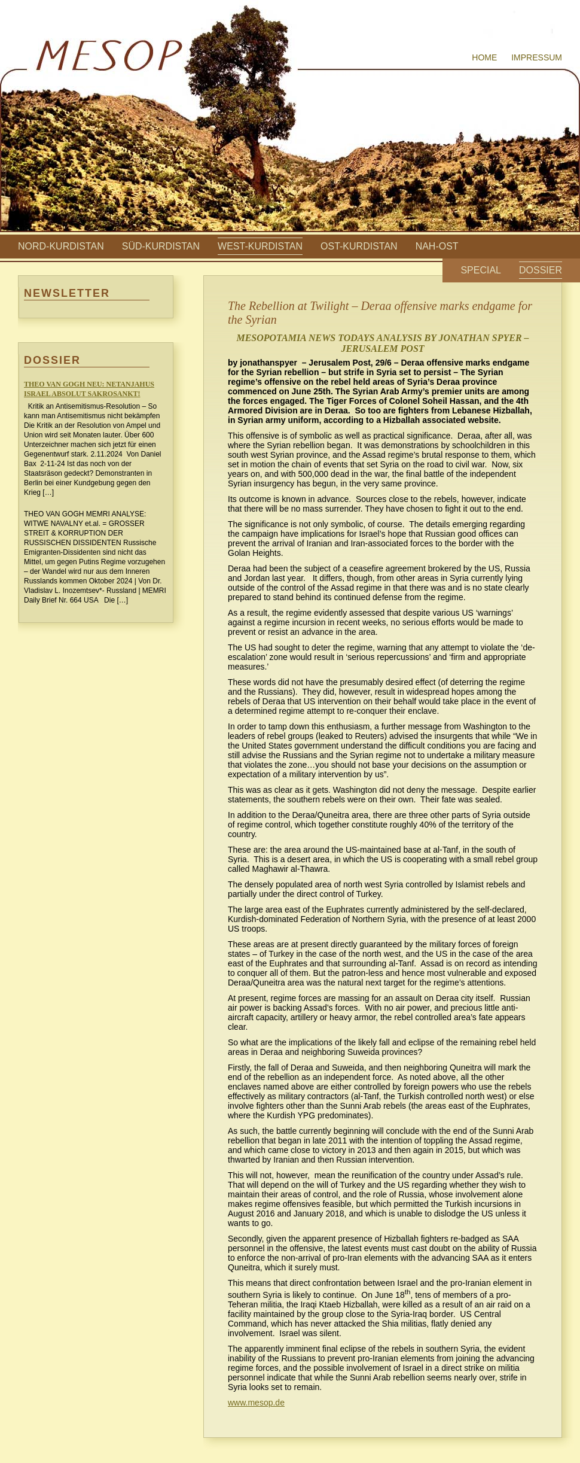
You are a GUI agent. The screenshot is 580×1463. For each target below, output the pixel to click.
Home (484, 57)
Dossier (540, 270)
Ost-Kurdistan (359, 246)
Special (480, 270)
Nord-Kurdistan (61, 246)
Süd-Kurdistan (161, 246)
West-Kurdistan (260, 246)
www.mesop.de (256, 1402)
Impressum (536, 57)
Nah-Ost (437, 246)
